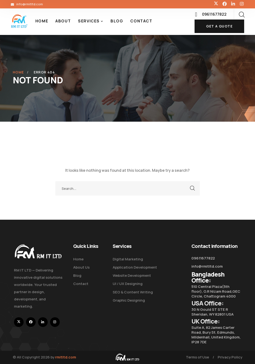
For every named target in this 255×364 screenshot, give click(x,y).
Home (18, 72)
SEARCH (192, 188)
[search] (241, 15)
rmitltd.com (65, 357)
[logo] (19, 20)
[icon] (216, 4)
